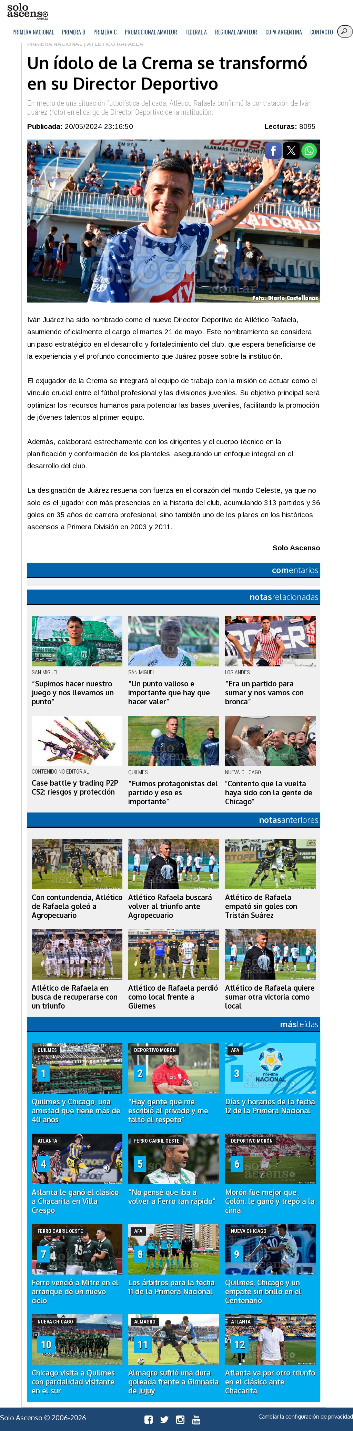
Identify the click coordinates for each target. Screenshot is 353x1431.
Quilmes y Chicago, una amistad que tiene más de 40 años (76, 1110)
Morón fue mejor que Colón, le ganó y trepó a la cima (270, 1201)
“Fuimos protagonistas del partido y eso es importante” (173, 792)
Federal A (196, 32)
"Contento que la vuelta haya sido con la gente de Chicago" (268, 792)
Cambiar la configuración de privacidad (306, 1416)
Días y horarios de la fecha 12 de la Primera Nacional (270, 1106)
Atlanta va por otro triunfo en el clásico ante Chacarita (270, 1381)
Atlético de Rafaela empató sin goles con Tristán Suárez (261, 906)
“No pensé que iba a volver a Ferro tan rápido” (172, 1197)
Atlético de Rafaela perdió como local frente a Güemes (173, 996)
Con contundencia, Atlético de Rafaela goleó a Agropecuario (77, 906)
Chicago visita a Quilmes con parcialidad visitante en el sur (73, 1381)
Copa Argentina (283, 32)
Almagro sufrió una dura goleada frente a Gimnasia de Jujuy (173, 1381)
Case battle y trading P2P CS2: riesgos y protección (75, 787)
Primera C (105, 32)
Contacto (321, 32)
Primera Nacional (33, 32)
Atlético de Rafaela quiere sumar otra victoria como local (270, 996)
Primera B (73, 32)
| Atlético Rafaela (113, 44)
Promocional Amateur (151, 32)
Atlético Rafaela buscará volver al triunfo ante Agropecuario (170, 906)
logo (27, 11)
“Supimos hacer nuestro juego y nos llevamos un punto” (73, 692)
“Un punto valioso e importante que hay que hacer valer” (169, 692)
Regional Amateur (236, 32)
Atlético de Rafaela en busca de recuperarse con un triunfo (75, 996)
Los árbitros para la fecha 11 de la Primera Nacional (171, 1287)
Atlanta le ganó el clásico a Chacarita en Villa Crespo (75, 1201)
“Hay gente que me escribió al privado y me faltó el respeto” (168, 1110)
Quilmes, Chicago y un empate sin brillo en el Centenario (263, 1291)
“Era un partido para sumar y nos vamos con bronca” (264, 692)
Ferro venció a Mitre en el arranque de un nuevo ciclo (75, 1291)
